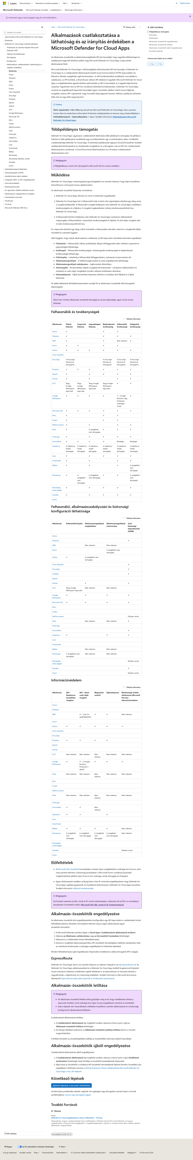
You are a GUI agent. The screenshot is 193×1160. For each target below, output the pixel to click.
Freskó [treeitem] (11, 123)
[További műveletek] (139, 27)
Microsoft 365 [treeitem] (14, 116)
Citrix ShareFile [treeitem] (14, 92)
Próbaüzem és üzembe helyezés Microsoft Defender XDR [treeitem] (22, 49)
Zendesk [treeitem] (12, 162)
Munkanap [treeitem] (13, 155)
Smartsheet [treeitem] (13, 148)
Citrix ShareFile (57, 355)
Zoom (54, 499)
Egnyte (54, 374)
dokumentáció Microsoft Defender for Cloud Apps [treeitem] (24, 37)
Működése (153, 35)
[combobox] (24, 32)
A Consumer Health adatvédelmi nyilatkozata (88, 1152)
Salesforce (56, 446)
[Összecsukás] (42, 27)
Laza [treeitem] (10, 144)
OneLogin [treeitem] (12, 134)
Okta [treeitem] (11, 130)
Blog (35, 1152)
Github (54, 378)
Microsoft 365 (57, 411)
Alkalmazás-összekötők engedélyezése (163, 41)
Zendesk (55, 495)
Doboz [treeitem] (11, 88)
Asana (54, 331)
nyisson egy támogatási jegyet (78, 1094)
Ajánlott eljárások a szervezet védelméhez (71, 1085)
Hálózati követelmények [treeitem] (16, 54)
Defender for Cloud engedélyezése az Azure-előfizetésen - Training (76, 1118)
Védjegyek (131, 1152)
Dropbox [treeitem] (12, 99)
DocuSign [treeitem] (12, 95)
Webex (54, 465)
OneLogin (56, 437)
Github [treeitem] (11, 106)
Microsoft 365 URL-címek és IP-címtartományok (102, 904)
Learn (53, 27)
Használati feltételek (116, 1152)
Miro (54, 415)
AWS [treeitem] (10, 81)
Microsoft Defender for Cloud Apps (71, 27)
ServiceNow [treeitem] (13, 141)
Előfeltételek (153, 38)
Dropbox (55, 369)
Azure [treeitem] (11, 85)
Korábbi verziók (25, 1152)
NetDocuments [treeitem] (14, 127)
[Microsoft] (4, 3)
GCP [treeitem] (10, 109)
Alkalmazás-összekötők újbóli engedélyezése (165, 48)
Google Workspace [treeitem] (16, 113)
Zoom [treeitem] (11, 166)
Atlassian (55, 336)
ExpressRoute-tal (129, 964)
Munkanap (56, 475)
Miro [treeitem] (10, 120)
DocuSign (56, 359)
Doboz (54, 350)
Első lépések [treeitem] (11, 57)
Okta (54, 429)
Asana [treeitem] (11, 74)
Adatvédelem (61, 1152)
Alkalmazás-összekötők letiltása (160, 44)
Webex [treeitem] (11, 151)
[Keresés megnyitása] (176, 3)
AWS (54, 341)
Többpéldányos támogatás (159, 32)
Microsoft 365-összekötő (68, 869)
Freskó (54, 420)
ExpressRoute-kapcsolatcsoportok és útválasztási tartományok (87, 978)
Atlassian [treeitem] (12, 78)
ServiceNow (56, 441)
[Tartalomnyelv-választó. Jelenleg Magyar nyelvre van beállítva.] (8, 1147)
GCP (54, 383)
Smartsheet (56, 460)
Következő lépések (156, 51)
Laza (54, 456)
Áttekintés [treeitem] (13, 71)
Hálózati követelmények (83, 888)
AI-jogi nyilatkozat (10, 1152)
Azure (54, 345)
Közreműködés (47, 1152)
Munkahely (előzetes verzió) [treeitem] (19, 158)
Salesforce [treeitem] (12, 137)
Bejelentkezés (185, 3)
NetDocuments (58, 425)
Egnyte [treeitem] (11, 102)
